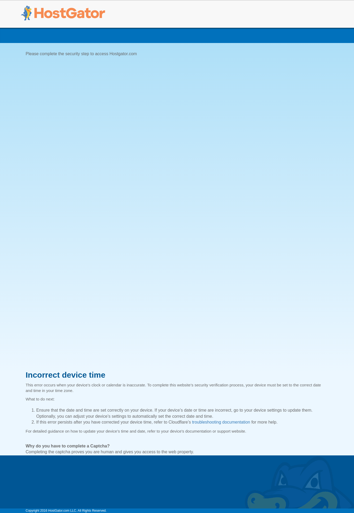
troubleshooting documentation (221, 422)
